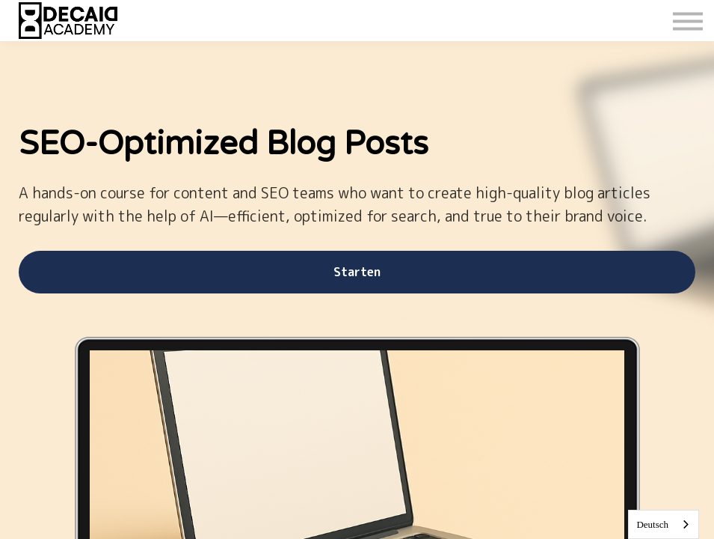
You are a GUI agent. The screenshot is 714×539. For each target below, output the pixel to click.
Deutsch (652, 524)
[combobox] (663, 524)
